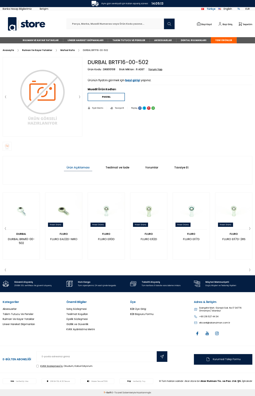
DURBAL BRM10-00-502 (21, 241)
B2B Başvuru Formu (142, 314)
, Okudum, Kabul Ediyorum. (64, 366)
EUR (247, 9)
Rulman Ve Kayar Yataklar (41, 40)
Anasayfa (8, 50)
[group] (42, 96)
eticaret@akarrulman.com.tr (214, 322)
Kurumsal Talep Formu (223, 359)
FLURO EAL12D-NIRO (63, 239)
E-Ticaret (117, 392)
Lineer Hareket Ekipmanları (85, 40)
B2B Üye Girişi (138, 309)
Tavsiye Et (117, 108)
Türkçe (208, 9)
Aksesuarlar (163, 40)
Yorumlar (151, 167)
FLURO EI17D (191, 239)
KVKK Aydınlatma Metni (80, 329)
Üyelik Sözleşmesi (77, 319)
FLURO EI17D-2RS (233, 239)
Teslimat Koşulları (77, 314)
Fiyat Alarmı (95, 108)
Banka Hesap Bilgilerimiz (17, 9)
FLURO (64, 234)
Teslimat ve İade (117, 167)
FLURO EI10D (106, 239)
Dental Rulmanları (193, 40)
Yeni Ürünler (223, 40)
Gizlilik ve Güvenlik (77, 324)
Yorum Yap (155, 69)
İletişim (44, 9)
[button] (5, 96)
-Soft (108, 392)
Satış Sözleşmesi (76, 309)
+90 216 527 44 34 (209, 316)
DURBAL (21, 234)
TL (238, 9)
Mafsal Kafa (67, 50)
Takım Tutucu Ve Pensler (128, 40)
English (225, 9)
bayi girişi (132, 80)
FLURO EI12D (149, 239)
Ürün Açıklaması (78, 167)
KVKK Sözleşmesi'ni (51, 366)
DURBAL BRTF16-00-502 (95, 50)
